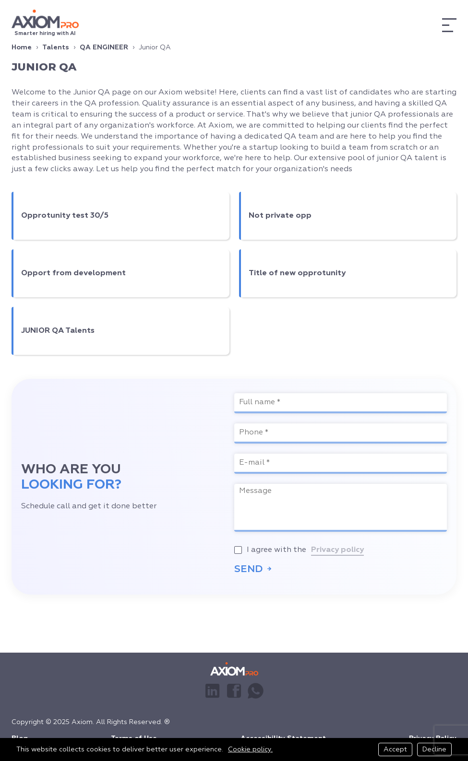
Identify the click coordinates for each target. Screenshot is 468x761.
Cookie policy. (250, 749)
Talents (55, 47)
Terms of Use (134, 734)
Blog (20, 734)
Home (22, 47)
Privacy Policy (432, 734)
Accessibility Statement (283, 734)
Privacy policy (337, 550)
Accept (395, 749)
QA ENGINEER (104, 47)
